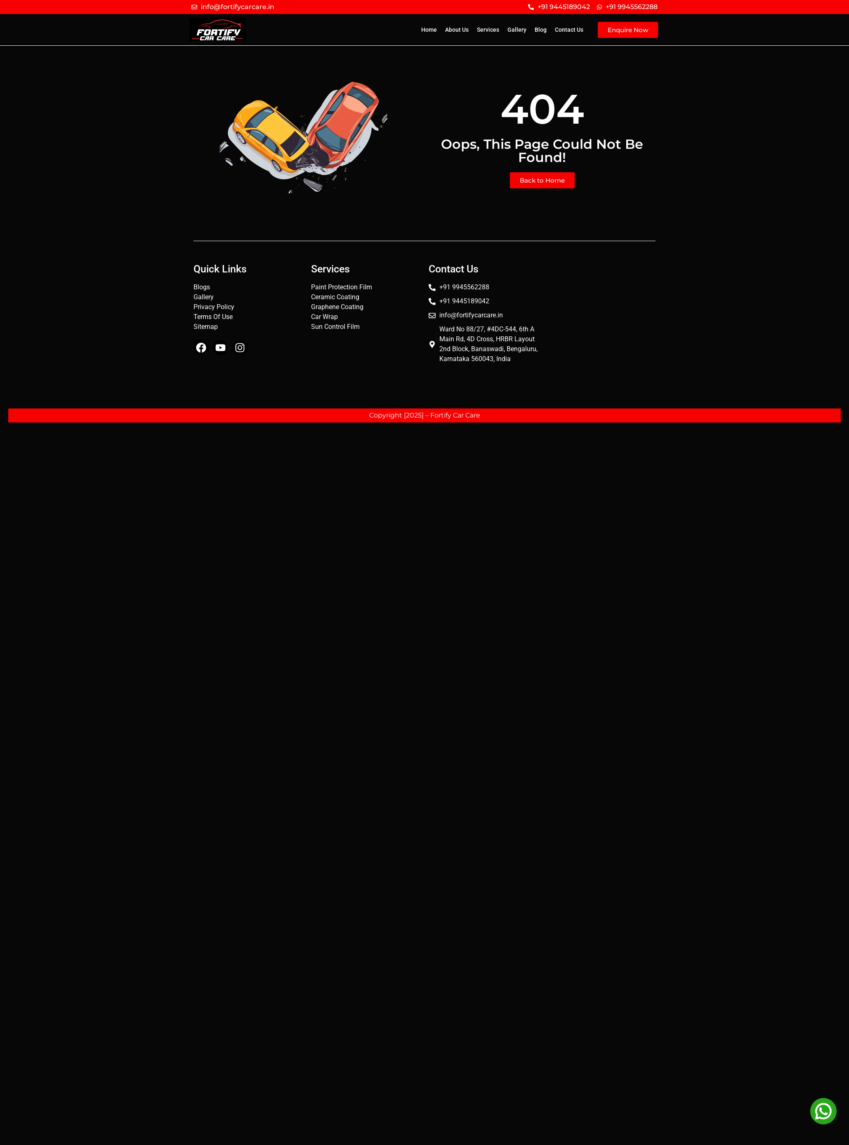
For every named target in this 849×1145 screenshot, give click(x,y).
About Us (457, 29)
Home (429, 29)
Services (488, 29)
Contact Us (569, 29)
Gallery (516, 29)
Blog (541, 29)
